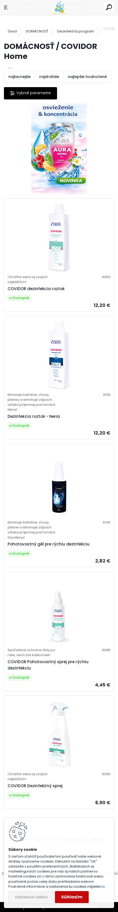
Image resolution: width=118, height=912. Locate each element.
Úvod (12, 31)
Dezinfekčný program (75, 31)
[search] (109, 7)
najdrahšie (49, 76)
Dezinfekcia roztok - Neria (34, 416)
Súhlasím (71, 897)
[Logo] (58, 7)
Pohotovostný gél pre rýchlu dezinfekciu (48, 544)
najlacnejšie (19, 76)
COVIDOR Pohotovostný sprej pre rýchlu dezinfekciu (48, 665)
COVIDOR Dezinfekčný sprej (35, 786)
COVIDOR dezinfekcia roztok (36, 288)
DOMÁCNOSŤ (37, 31)
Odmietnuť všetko (31, 897)
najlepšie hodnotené (87, 76)
